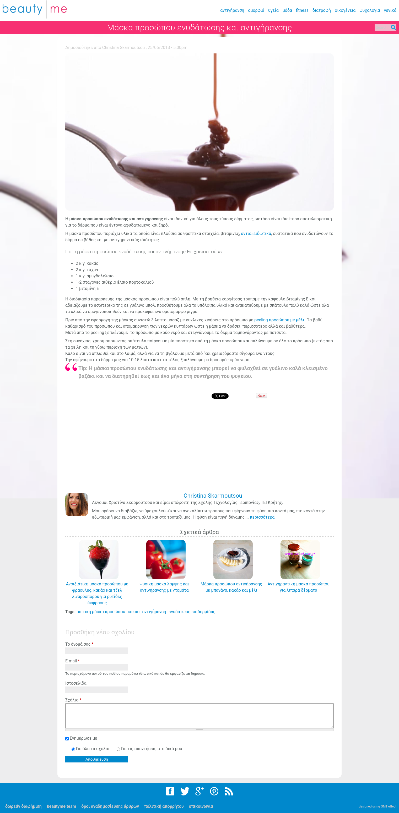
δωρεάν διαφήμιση (23, 806)
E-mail (72, 660)
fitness (302, 10)
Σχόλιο (73, 699)
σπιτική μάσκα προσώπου (101, 611)
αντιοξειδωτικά (256, 233)
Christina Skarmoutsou (123, 47)
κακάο (133, 611)
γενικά (390, 10)
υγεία (273, 10)
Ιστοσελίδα (76, 683)
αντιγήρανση (232, 10)
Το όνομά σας (79, 644)
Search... (377, 27)
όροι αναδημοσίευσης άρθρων (110, 806)
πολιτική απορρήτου (164, 806)
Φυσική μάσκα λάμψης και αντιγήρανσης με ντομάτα (164, 587)
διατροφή (321, 10)
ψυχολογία (369, 10)
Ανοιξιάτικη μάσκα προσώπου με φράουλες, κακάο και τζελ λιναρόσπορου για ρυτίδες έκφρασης (97, 593)
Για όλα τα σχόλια (93, 748)
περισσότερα (262, 517)
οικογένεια (345, 10)
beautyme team (61, 806)
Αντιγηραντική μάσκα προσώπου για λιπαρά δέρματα (299, 587)
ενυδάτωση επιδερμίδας (192, 611)
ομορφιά (256, 10)
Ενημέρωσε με (83, 738)
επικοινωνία (201, 806)
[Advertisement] (201, 449)
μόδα (287, 10)
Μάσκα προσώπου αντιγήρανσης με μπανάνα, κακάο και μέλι (231, 587)
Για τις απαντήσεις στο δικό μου (151, 748)
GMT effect (388, 806)
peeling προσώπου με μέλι (279, 319)
